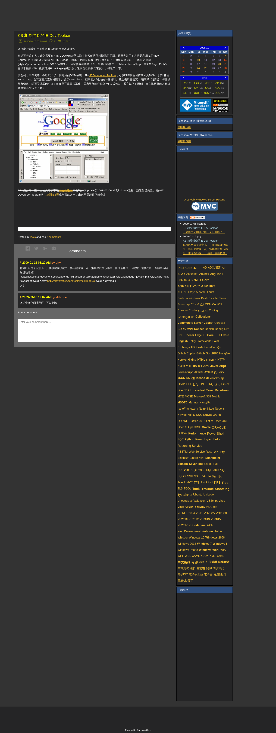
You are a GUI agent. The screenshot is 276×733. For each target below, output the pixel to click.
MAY (187, 87)
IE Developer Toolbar (102, 75)
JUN (198, 87)
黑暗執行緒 (184, 127)
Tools (33, 236)
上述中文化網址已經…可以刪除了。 (204, 232)
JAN (187, 82)
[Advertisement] (59, 206)
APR (219, 82)
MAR (209, 82)
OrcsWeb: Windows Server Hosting (204, 199)
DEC (219, 93)
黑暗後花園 (184, 141)
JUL (209, 87)
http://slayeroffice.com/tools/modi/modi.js (71, 280)
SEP (187, 93)
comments (53, 236)
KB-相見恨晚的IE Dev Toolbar (44, 35)
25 (205, 68)
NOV (209, 93)
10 (198, 60)
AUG (219, 87)
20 (219, 64)
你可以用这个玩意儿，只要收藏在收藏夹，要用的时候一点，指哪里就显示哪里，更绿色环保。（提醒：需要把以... (205, 249)
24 (198, 68)
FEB (198, 82)
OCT (198, 93)
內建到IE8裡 (51, 194)
